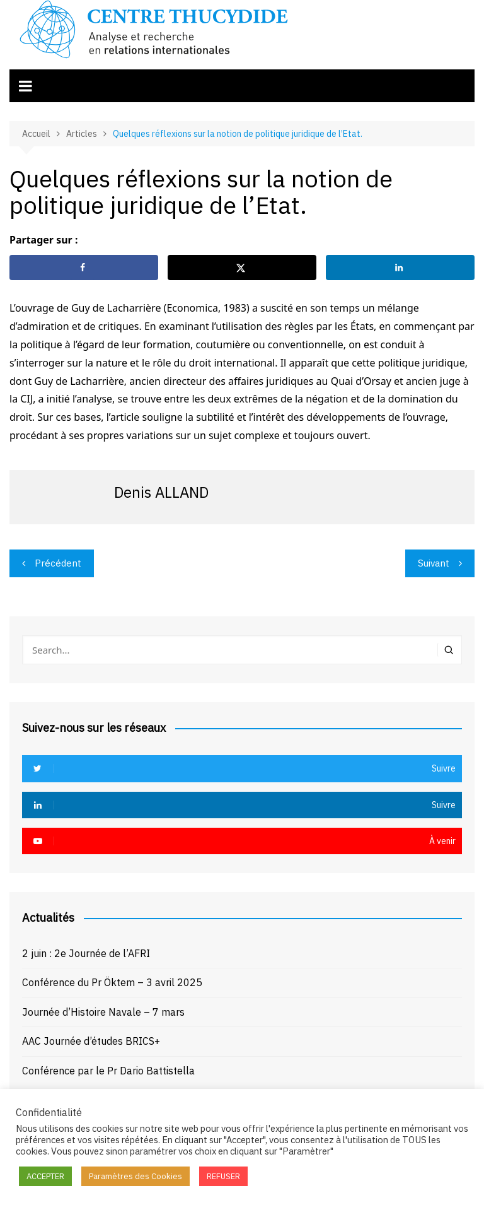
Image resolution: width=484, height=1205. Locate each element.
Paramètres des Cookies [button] (135, 1176)
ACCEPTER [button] (45, 1176)
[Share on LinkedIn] (400, 267)
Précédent (58, 563)
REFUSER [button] (223, 1176)
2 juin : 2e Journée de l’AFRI (86, 953)
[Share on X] (242, 267)
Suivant (433, 563)
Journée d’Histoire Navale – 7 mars (103, 1012)
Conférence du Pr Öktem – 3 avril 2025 (112, 982)
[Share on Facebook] (83, 267)
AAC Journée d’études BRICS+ (91, 1041)
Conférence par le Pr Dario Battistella (108, 1070)
